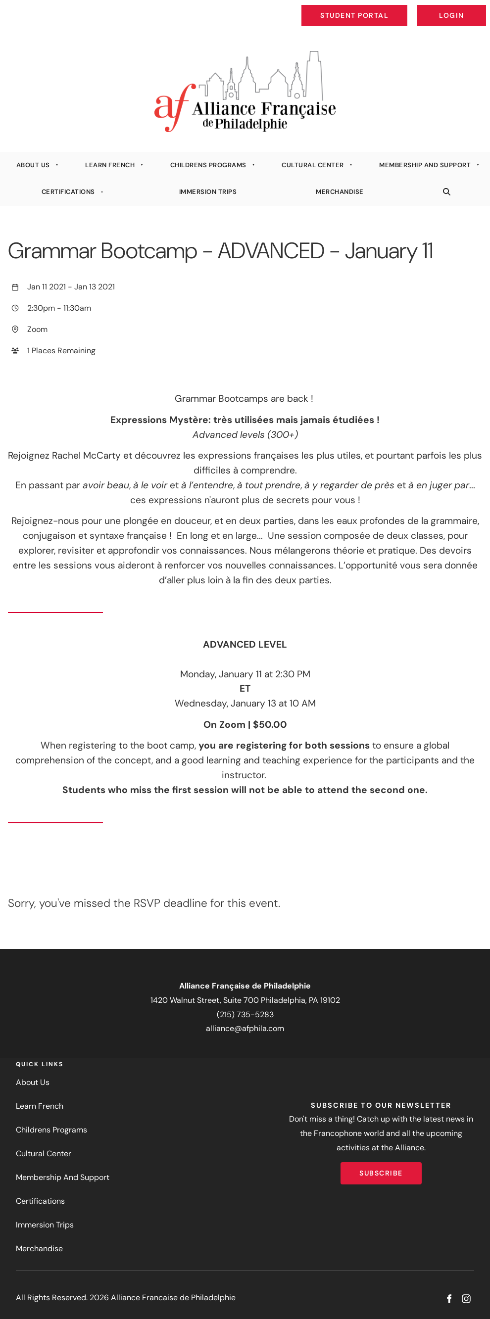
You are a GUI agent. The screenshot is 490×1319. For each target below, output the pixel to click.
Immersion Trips (208, 192)
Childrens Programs (208, 165)
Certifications (68, 192)
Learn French (110, 165)
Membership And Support (425, 165)
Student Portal (377, 7)
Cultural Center (313, 165)
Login (477, 7)
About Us (33, 165)
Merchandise (340, 192)
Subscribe (381, 1169)
